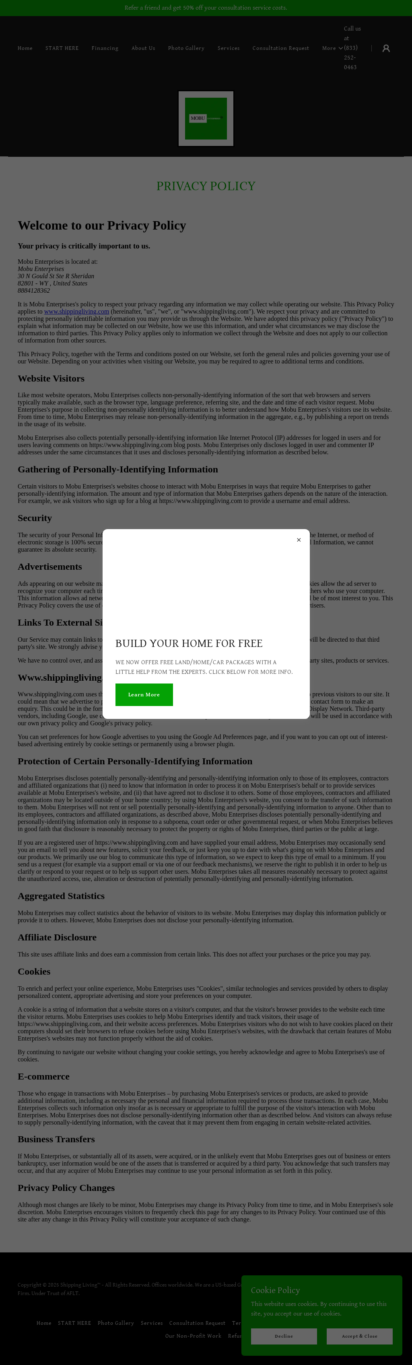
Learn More (144, 695)
